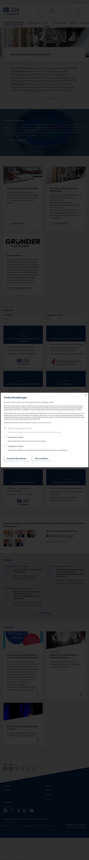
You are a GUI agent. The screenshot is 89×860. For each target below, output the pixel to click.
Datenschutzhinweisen (44, 422)
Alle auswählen (41, 458)
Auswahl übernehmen (16, 458)
